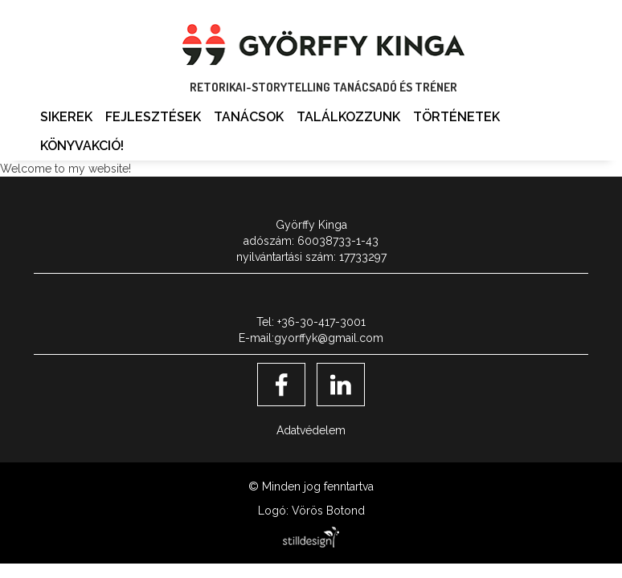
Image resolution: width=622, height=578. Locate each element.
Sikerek (66, 116)
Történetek (456, 116)
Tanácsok (249, 116)
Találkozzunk (348, 116)
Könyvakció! (82, 145)
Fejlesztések (153, 116)
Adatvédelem (311, 430)
